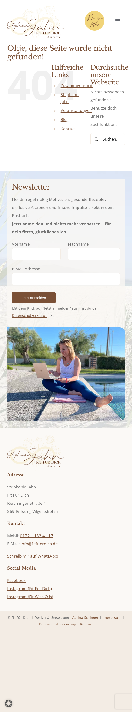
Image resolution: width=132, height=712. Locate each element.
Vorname (21, 244)
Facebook (16, 580)
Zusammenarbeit (77, 85)
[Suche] (96, 139)
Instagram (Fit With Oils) (30, 596)
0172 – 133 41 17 (36, 535)
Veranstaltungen (76, 110)
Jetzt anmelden (34, 298)
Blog (65, 119)
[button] (8, 703)
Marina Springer (85, 617)
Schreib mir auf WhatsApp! (32, 556)
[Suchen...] (107, 139)
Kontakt (68, 128)
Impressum (112, 617)
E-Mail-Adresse (26, 269)
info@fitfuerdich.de (39, 544)
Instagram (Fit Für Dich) (29, 588)
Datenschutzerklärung (30, 315)
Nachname (78, 244)
